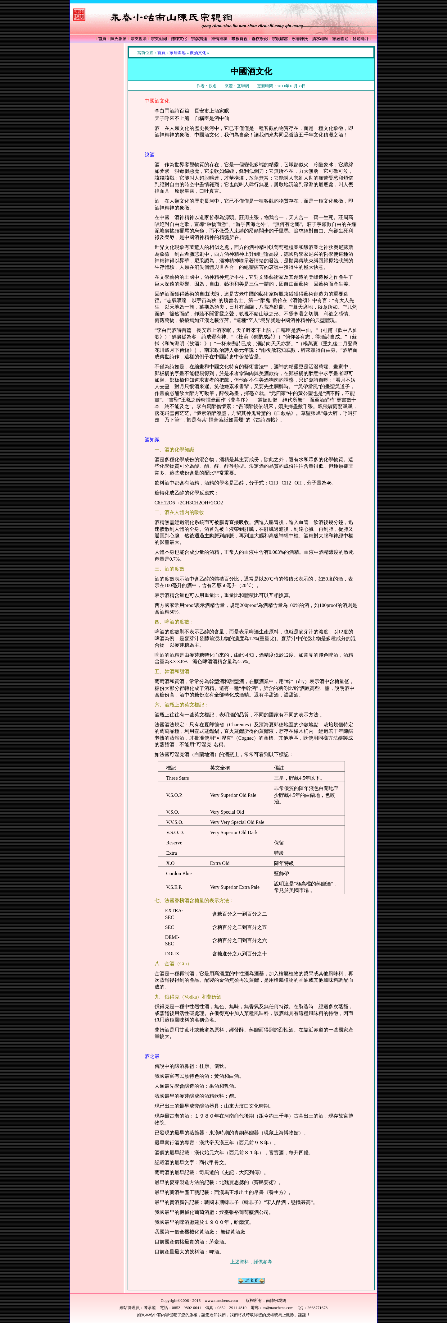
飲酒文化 (198, 52)
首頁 (161, 52)
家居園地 (177, 52)
